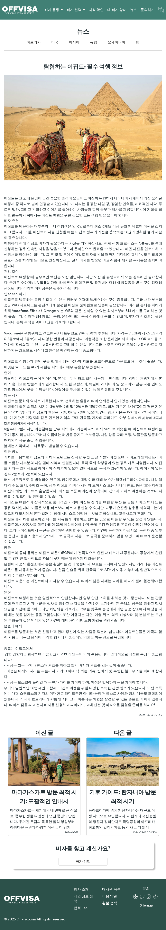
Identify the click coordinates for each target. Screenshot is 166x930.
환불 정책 (109, 903)
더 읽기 (64, 827)
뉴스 (133, 9)
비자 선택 (74, 10)
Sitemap (146, 905)
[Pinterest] (136, 896)
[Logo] (20, 10)
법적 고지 (81, 908)
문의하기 (148, 9)
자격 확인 (96, 9)
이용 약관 (109, 896)
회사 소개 (81, 889)
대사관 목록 (111, 889)
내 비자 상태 (116, 9)
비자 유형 (51, 10)
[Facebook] (156, 896)
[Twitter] (143, 896)
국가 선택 (83, 861)
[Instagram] (149, 896)
